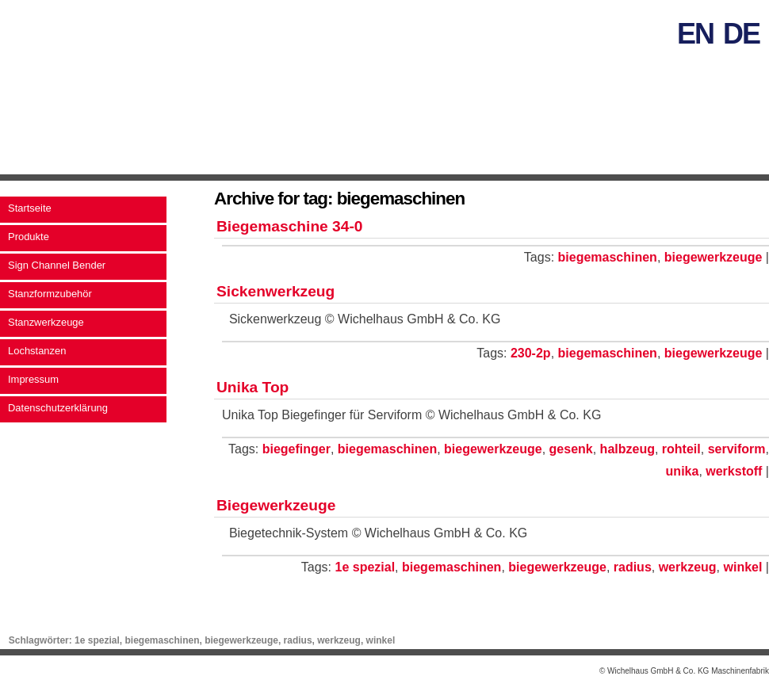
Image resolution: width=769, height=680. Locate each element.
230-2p (531, 353)
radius (633, 567)
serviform (737, 449)
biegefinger (296, 449)
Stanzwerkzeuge (46, 322)
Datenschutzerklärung (58, 408)
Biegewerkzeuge (275, 505)
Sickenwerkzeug (275, 291)
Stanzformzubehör (50, 294)
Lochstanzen (37, 351)
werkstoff (734, 471)
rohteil (681, 449)
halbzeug (627, 449)
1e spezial (365, 567)
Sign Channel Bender (56, 265)
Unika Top (252, 387)
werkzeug (688, 567)
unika (682, 471)
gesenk (571, 449)
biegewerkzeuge (713, 257)
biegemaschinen (607, 257)
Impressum (33, 379)
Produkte (28, 237)
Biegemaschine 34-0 (289, 226)
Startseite (30, 208)
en (695, 33)
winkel (742, 567)
